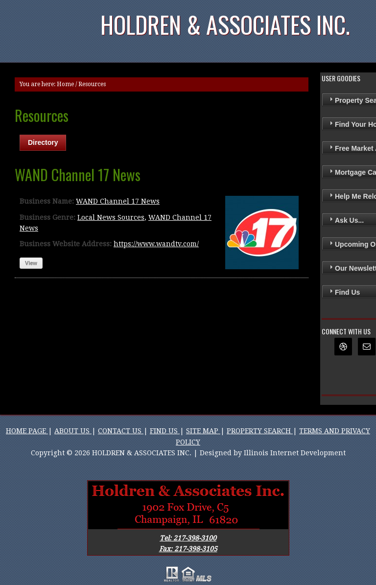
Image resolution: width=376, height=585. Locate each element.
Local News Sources (110, 217)
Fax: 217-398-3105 (188, 549)
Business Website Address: (66, 244)
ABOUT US (73, 431)
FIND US (165, 431)
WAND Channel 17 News (118, 201)
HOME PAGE (27, 431)
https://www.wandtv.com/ (156, 244)
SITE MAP (203, 431)
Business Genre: (47, 217)
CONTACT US (120, 431)
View (31, 263)
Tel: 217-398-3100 (188, 538)
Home (65, 84)
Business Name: (47, 201)
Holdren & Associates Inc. (225, 24)
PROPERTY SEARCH (260, 431)
